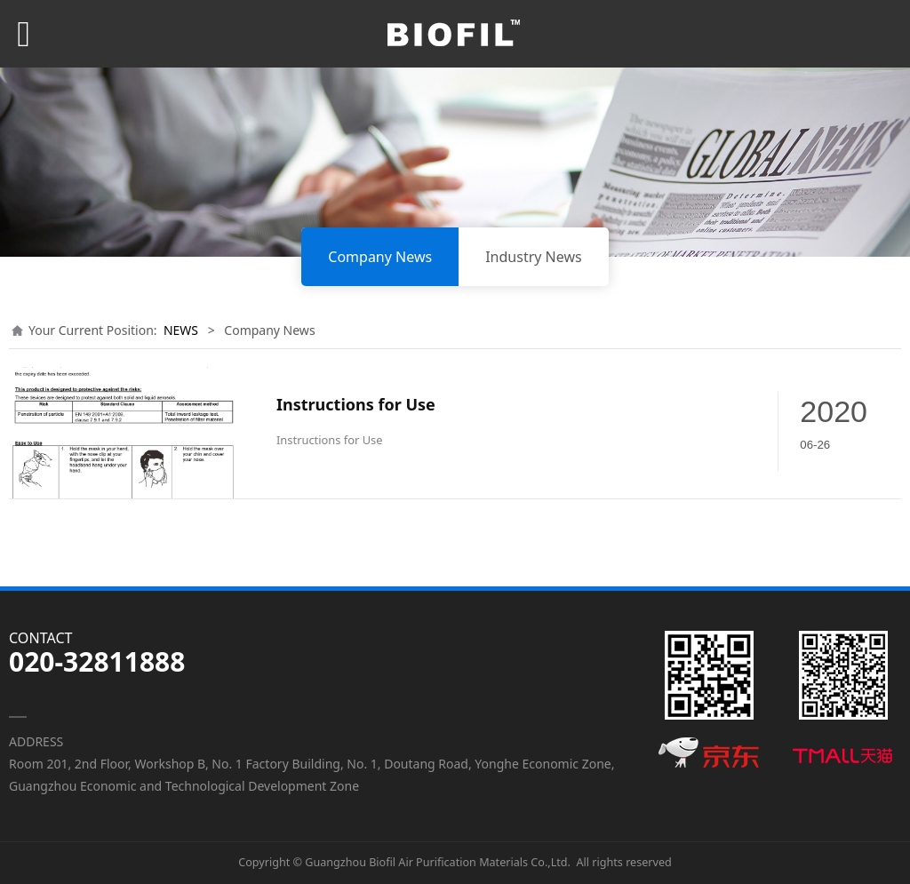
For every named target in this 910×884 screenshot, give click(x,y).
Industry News (533, 257)
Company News (380, 257)
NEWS (181, 330)
